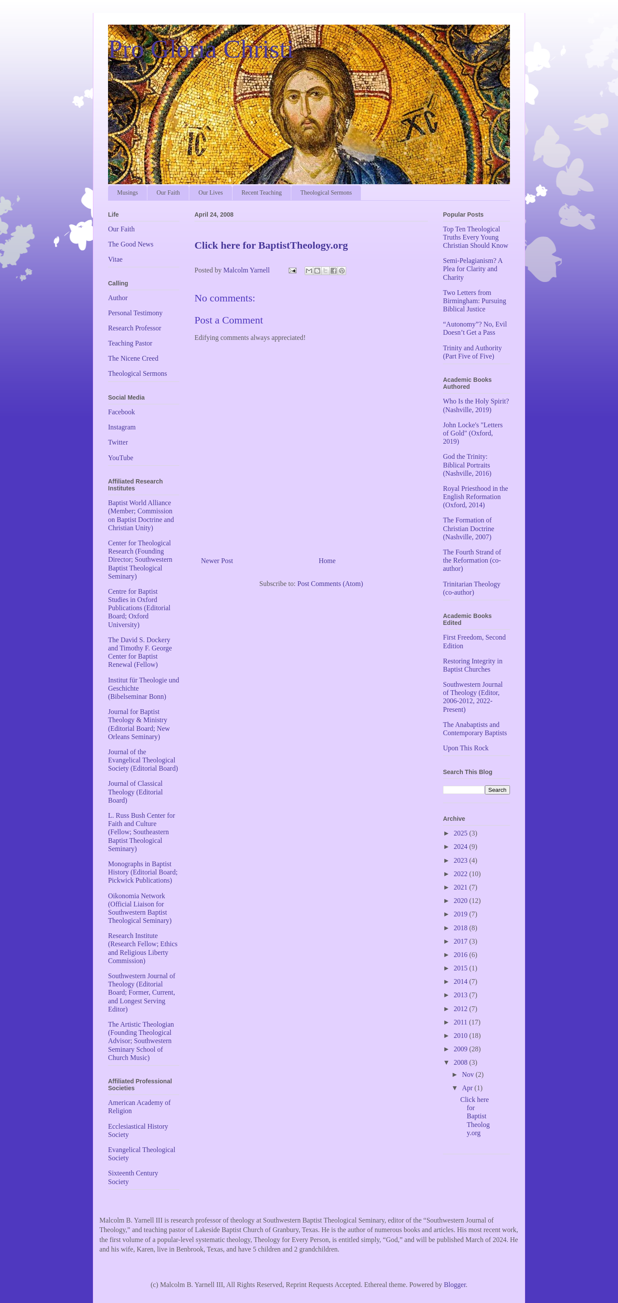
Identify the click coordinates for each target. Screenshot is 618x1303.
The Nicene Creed (133, 358)
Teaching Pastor (130, 343)
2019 (461, 914)
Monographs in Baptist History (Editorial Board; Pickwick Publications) (143, 872)
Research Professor (134, 328)
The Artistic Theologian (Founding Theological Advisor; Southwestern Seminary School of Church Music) (141, 1041)
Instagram (122, 427)
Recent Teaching (262, 192)
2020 (461, 900)
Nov (469, 1074)
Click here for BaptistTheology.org (475, 1116)
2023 (461, 860)
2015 (461, 968)
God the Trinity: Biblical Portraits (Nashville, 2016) (467, 465)
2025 (461, 833)
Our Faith (168, 192)
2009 (461, 1049)
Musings (127, 192)
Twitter (118, 442)
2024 (461, 846)
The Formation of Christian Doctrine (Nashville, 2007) (468, 528)
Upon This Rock (465, 748)
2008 (461, 1062)
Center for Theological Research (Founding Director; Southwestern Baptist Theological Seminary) (140, 559)
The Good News (130, 244)
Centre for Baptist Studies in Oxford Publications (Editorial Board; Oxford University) (139, 608)
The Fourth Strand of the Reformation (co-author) (472, 560)
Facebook (121, 412)
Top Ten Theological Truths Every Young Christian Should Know (475, 237)
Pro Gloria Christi (201, 49)
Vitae (115, 259)
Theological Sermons (326, 192)
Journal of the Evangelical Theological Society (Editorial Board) (143, 760)
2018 (461, 928)
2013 (461, 995)
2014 (461, 981)
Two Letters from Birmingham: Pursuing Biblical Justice (474, 301)
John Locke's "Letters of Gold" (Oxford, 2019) (473, 433)
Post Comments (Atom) (330, 583)
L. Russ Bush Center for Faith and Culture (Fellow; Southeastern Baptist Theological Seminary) (141, 832)
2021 (461, 887)
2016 (461, 954)
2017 (461, 941)
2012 (461, 1008)
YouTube (120, 457)
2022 (461, 873)
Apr (468, 1088)
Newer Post (217, 560)
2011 (461, 1022)
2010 (461, 1035)
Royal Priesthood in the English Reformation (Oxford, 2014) (475, 497)
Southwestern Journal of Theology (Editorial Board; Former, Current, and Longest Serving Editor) (141, 992)
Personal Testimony (135, 313)
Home (327, 560)
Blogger (455, 1284)
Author (117, 297)
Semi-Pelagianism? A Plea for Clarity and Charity (472, 269)
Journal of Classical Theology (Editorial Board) (135, 792)
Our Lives (210, 192)
